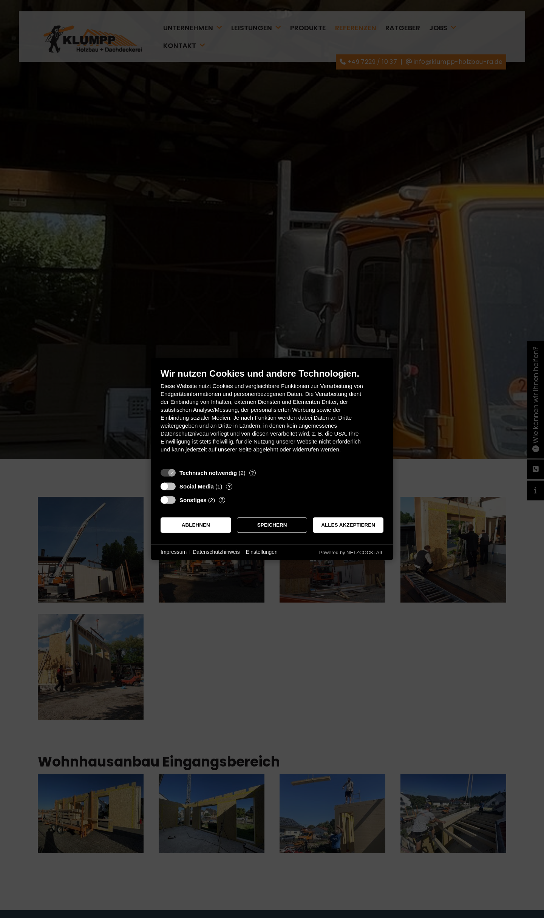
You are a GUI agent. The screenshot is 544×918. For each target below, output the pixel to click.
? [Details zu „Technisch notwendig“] (252, 473)
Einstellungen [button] (262, 552)
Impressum (174, 552)
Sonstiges (193, 500)
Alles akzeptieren (348, 525)
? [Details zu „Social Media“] (229, 486)
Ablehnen (196, 525)
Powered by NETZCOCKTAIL (351, 552)
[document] (272, 416)
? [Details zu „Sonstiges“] (222, 500)
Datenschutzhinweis (216, 552)
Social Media (196, 486)
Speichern (272, 525)
